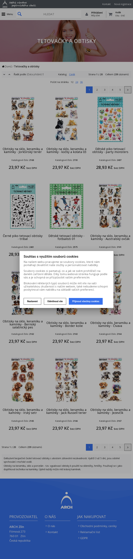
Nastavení (32, 301)
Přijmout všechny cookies (85, 301)
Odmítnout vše (55, 301)
